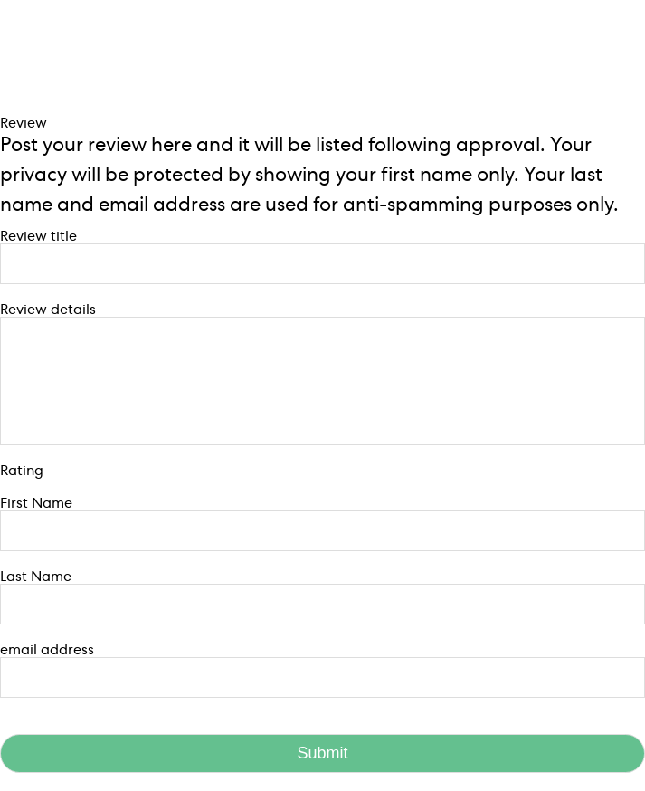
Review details (48, 309)
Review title (38, 236)
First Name (36, 503)
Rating (21, 470)
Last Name (35, 576)
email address (47, 650)
